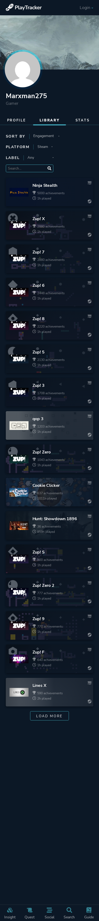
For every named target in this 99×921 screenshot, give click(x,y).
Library (50, 120)
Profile (16, 120)
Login (86, 8)
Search (69, 913)
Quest (29, 913)
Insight (9, 913)
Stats (83, 120)
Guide (89, 913)
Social (49, 913)
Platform (18, 146)
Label (13, 157)
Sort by (16, 136)
